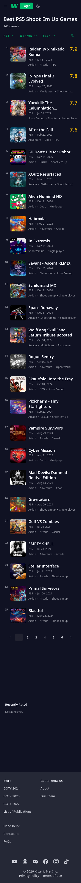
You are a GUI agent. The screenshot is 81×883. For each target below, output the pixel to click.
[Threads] (25, 861)
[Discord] (35, 861)
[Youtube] (14, 861)
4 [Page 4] (45, 637)
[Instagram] (56, 861)
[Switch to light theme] (38, 6)
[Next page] (71, 637)
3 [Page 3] (36, 637)
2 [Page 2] (27, 637)
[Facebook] (45, 861)
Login (26, 6)
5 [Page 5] (53, 637)
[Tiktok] (66, 861)
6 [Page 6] (62, 637)
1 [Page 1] (19, 637)
